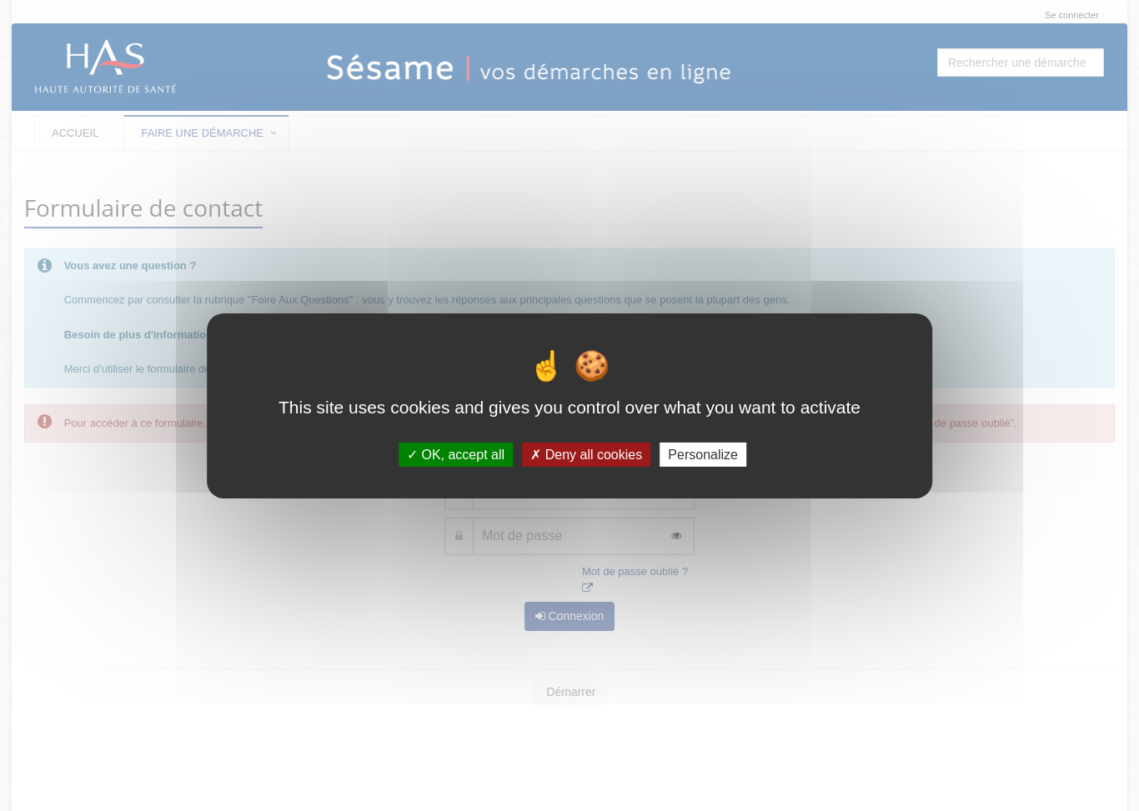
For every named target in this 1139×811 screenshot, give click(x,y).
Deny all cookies (586, 454)
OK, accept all (455, 454)
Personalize (703, 454)
